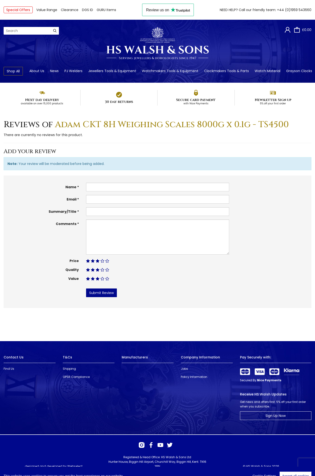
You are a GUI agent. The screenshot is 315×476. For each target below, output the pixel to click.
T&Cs (67, 357)
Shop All (13, 71)
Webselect (74, 466)
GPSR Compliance (76, 377)
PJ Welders (73, 71)
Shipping (69, 369)
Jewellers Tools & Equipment (112, 71)
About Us (36, 71)
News (54, 71)
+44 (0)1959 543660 (294, 9)
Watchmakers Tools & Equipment (170, 71)
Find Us (9, 369)
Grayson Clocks (299, 71)
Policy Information (194, 377)
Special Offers (18, 9)
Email (71, 199)
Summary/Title (62, 211)
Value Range (46, 9)
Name (70, 187)
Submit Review (101, 292)
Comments (66, 223)
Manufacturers (135, 357)
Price (74, 260)
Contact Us (14, 357)
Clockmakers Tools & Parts (226, 71)
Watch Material (267, 71)
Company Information (200, 357)
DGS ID (87, 9)
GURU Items (106, 9)
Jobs (184, 369)
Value (73, 278)
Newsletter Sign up (273, 100)
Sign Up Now (275, 415)
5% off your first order (273, 103)
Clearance (69, 9)
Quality (72, 269)
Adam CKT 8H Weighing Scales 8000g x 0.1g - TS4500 (172, 124)
